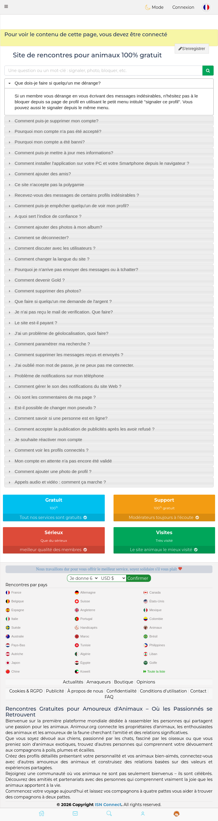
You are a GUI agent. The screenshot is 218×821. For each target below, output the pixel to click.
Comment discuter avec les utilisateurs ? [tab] (51, 248)
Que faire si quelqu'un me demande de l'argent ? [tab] (59, 301)
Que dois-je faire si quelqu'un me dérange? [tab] (54, 82)
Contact (198, 691)
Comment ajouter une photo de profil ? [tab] (49, 471)
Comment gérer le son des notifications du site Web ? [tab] (64, 386)
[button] (6, 6)
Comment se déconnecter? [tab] (38, 237)
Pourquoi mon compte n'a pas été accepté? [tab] (54, 131)
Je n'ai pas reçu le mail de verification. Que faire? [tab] (60, 311)
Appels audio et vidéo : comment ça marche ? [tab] (56, 481)
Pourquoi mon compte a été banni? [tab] (46, 141)
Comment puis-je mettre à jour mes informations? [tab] (60, 152)
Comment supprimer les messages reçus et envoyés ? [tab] (65, 354)
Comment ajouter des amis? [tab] (39, 173)
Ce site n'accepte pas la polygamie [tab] (45, 184)
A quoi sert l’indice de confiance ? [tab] (44, 216)
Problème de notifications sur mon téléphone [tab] (55, 375)
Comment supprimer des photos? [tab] (44, 290)
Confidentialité (122, 691)
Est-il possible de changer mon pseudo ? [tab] (51, 407)
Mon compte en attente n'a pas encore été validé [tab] (59, 460)
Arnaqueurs (99, 682)
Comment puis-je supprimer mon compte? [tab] (53, 120)
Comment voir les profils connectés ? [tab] (48, 450)
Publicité (55, 691)
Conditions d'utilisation (163, 691)
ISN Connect (108, 804)
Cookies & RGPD (26, 691)
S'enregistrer (191, 48)
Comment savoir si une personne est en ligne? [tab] (57, 418)
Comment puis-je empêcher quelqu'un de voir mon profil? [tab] (68, 205)
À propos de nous (85, 691)
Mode (154, 7)
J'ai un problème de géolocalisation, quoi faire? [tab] (58, 333)
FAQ (108, 697)
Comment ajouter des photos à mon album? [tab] (54, 226)
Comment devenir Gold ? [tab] (36, 279)
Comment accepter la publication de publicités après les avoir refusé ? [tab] (81, 428)
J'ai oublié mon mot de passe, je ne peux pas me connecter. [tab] (70, 365)
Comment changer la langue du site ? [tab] (48, 258)
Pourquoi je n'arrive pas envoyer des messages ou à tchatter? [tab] (72, 269)
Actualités (73, 682)
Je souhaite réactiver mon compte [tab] (44, 439)
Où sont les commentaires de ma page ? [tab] (51, 397)
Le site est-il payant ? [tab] (32, 322)
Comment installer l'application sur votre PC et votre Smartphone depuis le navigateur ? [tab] (98, 163)
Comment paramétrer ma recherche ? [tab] (48, 343)
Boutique (123, 682)
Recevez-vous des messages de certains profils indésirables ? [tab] (73, 195)
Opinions (146, 682)
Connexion (183, 7)
